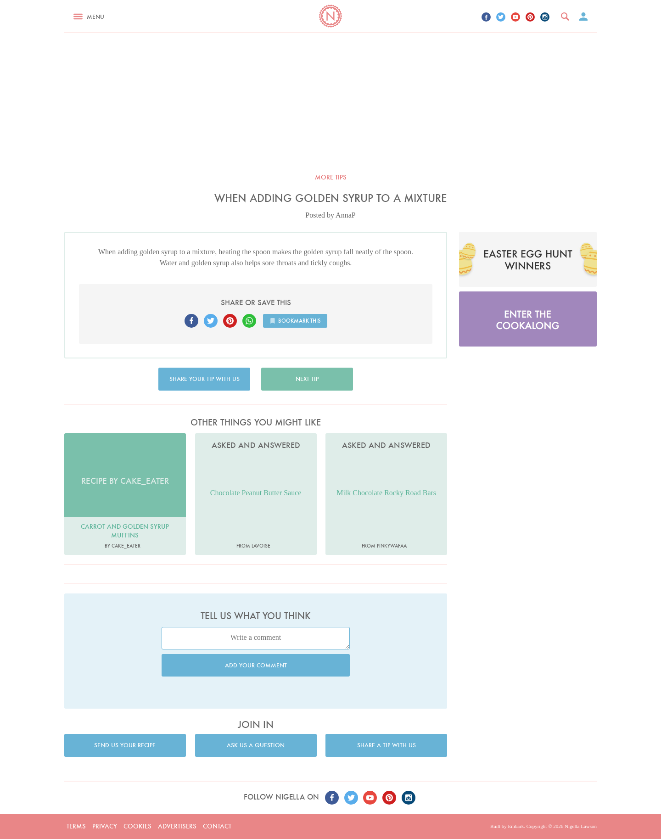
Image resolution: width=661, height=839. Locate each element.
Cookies (137, 826)
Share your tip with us (204, 379)
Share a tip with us (386, 745)
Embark (516, 826)
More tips (331, 177)
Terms (76, 826)
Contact (217, 826)
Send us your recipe (125, 745)
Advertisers (177, 826)
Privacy (104, 826)
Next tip (307, 379)
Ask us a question (256, 745)
